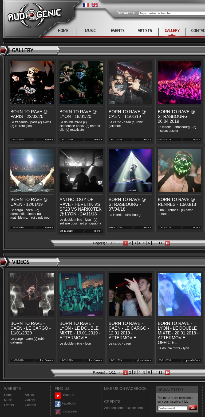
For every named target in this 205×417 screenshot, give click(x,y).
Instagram (66, 411)
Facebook (65, 403)
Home (8, 395)
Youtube (64, 395)
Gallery (30, 400)
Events (9, 405)
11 (160, 243)
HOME (63, 30)
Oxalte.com (135, 408)
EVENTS (117, 30)
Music (8, 400)
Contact (30, 405)
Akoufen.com (113, 408)
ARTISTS (145, 30)
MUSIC (90, 30)
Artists (29, 395)
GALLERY (172, 30)
